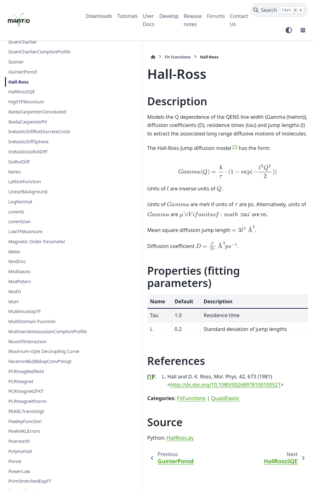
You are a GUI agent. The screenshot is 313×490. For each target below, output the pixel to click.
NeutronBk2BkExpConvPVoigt (39, 376)
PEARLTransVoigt (26, 426)
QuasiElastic (161, 386)
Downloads (99, 16)
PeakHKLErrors (24, 446)
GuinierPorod (22, 72)
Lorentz (16, 212)
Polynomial (20, 466)
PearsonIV (19, 456)
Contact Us (239, 20)
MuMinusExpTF (24, 311)
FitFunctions (127, 386)
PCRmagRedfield (25, 386)
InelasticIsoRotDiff (27, 152)
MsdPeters (19, 281)
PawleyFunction (25, 436)
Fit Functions (114, 57)
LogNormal (20, 202)
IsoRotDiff (18, 162)
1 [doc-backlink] (86, 364)
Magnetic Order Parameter (36, 242)
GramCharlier (22, 42)
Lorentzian (19, 221)
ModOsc (17, 261)
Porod (14, 476)
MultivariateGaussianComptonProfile (40, 335)
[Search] (279, 10)
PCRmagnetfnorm (27, 416)
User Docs (148, 20)
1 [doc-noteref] (171, 146)
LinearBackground (27, 192)
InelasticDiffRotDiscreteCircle (39, 132)
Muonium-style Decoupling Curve (36, 362)
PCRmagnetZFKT (25, 406)
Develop (169, 16)
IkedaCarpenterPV (27, 122)
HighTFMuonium (26, 102)
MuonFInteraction (27, 349)
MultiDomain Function (31, 321)
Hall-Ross (18, 82)
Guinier (16, 62)
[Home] (89, 57)
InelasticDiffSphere (28, 142)
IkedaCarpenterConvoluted (37, 112)
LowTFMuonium (25, 231)
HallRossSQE (21, 92)
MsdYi (14, 292)
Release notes (193, 20)
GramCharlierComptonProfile (39, 52)
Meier (14, 252)
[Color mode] (289, 30)
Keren (14, 172)
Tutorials (127, 16)
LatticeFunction (24, 181)
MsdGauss (19, 271)
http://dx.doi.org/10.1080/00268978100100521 (161, 372)
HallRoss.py (116, 425)
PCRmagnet (20, 396)
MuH (13, 302)
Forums (216, 16)
